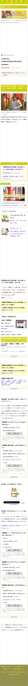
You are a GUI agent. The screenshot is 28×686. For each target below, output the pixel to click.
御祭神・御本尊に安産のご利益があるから (14, 453)
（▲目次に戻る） (14, 356)
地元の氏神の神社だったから (11, 456)
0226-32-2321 (8, 331)
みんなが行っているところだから (12, 459)
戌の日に (5, 538)
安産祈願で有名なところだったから (12, 450)
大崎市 (14, 380)
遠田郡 (7, 381)
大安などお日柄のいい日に (10, 541)
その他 (5, 462)
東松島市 (11, 383)
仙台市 (3, 380)
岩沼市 (20, 380)
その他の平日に (7, 547)
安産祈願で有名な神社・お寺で (11, 427)
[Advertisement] (14, 38)
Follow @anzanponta (17, 503)
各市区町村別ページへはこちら (11, 173)
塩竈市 (19, 381)
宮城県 (3, 384)
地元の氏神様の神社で (9, 430)
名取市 (13, 381)
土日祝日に (6, 544)
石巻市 (9, 380)
